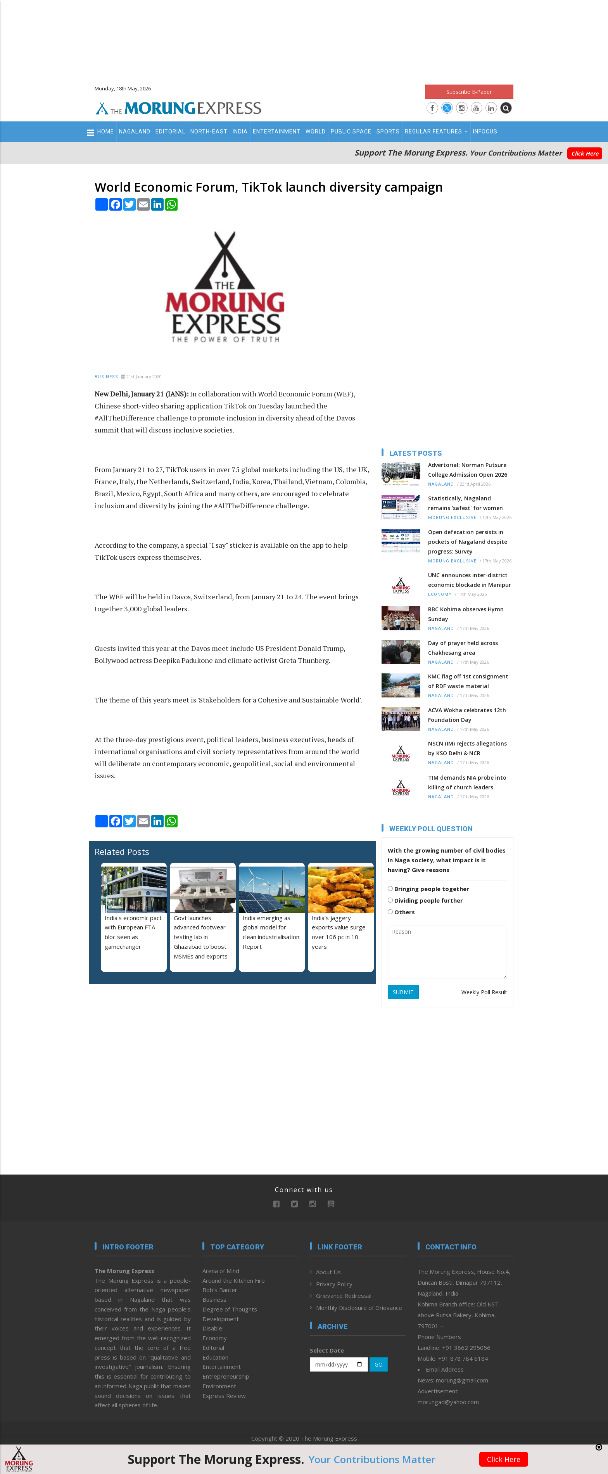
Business (106, 376)
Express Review (224, 1396)
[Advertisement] (304, 39)
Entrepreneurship (225, 1376)
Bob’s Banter (219, 1290)
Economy (440, 594)
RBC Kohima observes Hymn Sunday (466, 614)
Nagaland (134, 131)
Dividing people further (425, 900)
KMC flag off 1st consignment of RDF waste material (468, 681)
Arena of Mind (220, 1271)
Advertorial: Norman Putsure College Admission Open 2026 (467, 469)
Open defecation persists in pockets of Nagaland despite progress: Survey (467, 541)
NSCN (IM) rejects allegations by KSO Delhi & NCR (467, 748)
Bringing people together (428, 889)
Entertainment (277, 131)
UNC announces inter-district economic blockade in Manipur (469, 579)
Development (220, 1319)
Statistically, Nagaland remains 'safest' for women (465, 503)
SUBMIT (403, 992)
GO (379, 1364)
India (240, 131)
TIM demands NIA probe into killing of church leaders (467, 782)
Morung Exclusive (452, 517)
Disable (212, 1328)
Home (105, 131)
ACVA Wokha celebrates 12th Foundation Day (467, 714)
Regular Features (436, 131)
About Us (328, 1272)
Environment (219, 1386)
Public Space (351, 131)
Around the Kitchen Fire (233, 1280)
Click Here (584, 153)
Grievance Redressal (343, 1295)
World (316, 131)
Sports (388, 131)
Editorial (170, 131)
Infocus (485, 131)
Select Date (327, 1350)
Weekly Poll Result (484, 992)
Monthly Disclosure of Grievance (359, 1307)
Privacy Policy (334, 1284)
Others (401, 912)
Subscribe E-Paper (469, 91)
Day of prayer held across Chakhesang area (463, 647)
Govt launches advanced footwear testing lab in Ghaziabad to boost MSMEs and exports (201, 937)
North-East (209, 131)
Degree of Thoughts (229, 1309)
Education (215, 1357)
